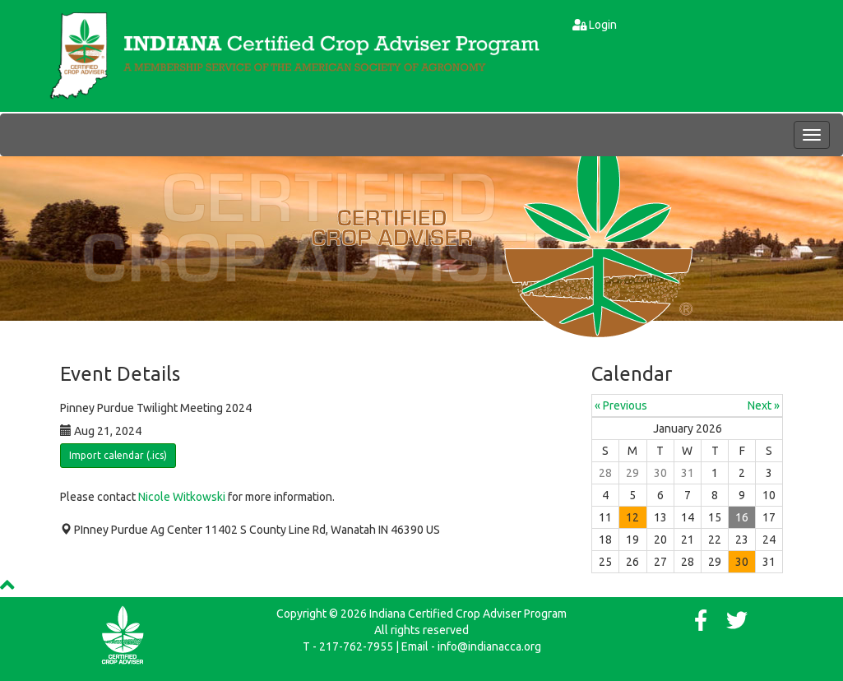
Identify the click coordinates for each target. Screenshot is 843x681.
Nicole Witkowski (181, 496)
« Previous (621, 405)
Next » (764, 405)
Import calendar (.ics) (118, 455)
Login (603, 24)
